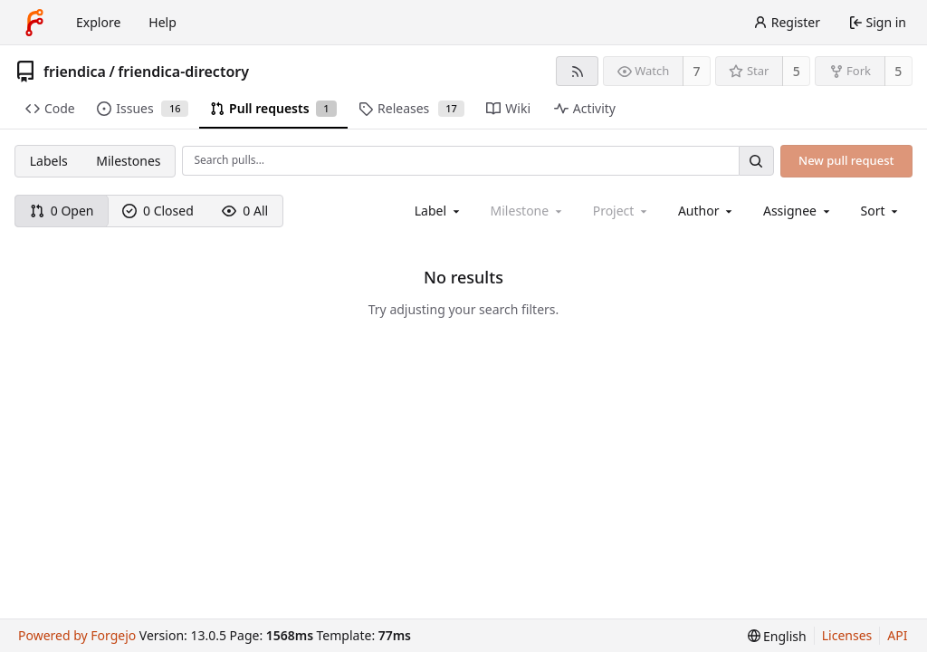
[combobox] (438, 210)
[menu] (881, 210)
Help (162, 22)
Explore (98, 22)
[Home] (34, 22)
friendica (74, 71)
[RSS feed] (577, 71)
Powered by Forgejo (77, 635)
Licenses (847, 635)
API (897, 635)
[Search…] (756, 161)
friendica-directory (183, 71)
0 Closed (158, 210)
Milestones (128, 160)
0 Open (62, 210)
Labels (49, 160)
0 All (245, 210)
